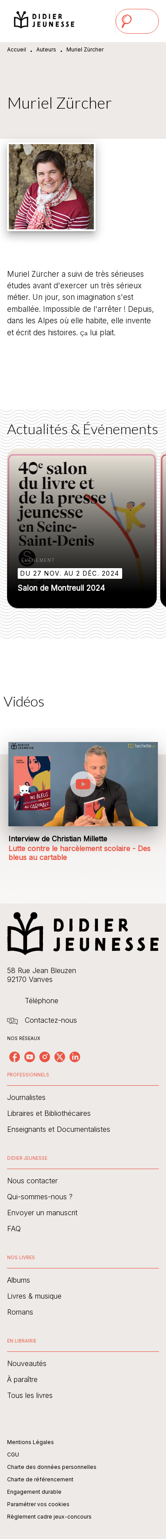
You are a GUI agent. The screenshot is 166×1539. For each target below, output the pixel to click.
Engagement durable (34, 1491)
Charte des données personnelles (52, 1467)
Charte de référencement (40, 1479)
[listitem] (14, 1056)
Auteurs (46, 49)
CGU (13, 1454)
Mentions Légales (30, 1442)
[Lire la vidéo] (83, 784)
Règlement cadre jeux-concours (49, 1516)
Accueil (16, 49)
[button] (82, 528)
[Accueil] (44, 21)
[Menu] (137, 21)
